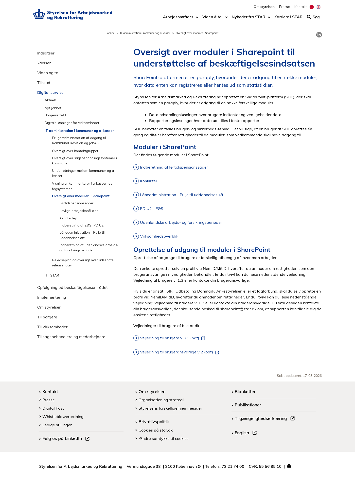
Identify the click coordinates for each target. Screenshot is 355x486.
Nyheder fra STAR (248, 19)
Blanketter (245, 391)
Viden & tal (212, 19)
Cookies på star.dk (156, 430)
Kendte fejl (67, 218)
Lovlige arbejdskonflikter (78, 210)
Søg (313, 19)
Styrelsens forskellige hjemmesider (170, 408)
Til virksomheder (52, 326)
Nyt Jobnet (53, 108)
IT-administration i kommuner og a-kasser (145, 33)
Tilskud (43, 82)
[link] (319, 34)
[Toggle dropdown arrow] (197, 19)
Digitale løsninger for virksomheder (72, 123)
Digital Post (53, 408)
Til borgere (47, 316)
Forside (110, 33)
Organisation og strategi (161, 399)
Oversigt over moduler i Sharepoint (80, 196)
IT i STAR (52, 275)
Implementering (51, 297)
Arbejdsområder (178, 19)
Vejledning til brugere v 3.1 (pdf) (173, 338)
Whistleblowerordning (63, 416)
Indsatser (45, 53)
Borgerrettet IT (56, 115)
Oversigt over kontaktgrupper (75, 151)
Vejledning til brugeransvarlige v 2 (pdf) (180, 352)
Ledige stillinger (57, 424)
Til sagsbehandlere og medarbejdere (71, 336)
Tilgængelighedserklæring (266, 419)
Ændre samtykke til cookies (164, 438)
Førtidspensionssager (76, 203)
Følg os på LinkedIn (67, 438)
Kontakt (300, 9)
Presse (284, 9)
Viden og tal (48, 72)
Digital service (50, 92)
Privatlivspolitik (154, 421)
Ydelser (44, 62)
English (247, 433)
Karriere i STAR (288, 19)
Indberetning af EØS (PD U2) (82, 225)
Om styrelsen (264, 9)
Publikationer (248, 404)
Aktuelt (50, 100)
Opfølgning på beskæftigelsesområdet (72, 287)
